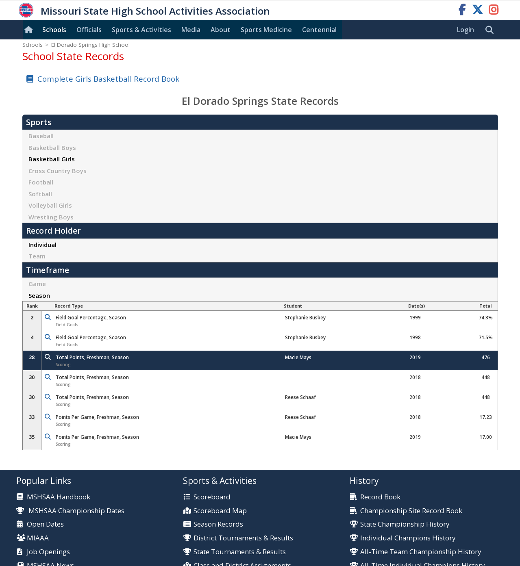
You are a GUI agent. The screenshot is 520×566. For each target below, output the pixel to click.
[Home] (30, 29)
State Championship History (404, 524)
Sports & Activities (141, 29)
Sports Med (266, 29)
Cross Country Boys (57, 171)
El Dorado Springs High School (90, 44)
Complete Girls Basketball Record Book (108, 79)
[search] (491, 30)
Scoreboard (212, 497)
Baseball (41, 136)
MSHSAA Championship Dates (70, 510)
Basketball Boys (52, 147)
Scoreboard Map (220, 511)
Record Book (380, 497)
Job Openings (48, 552)
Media (190, 29)
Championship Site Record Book (411, 511)
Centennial (319, 29)
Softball (40, 194)
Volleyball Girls (50, 205)
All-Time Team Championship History (420, 552)
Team (37, 256)
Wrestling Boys (51, 217)
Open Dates (45, 524)
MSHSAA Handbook (58, 497)
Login (465, 29)
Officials (89, 29)
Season (39, 295)
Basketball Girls (51, 159)
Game (37, 284)
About (221, 29)
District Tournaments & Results (243, 538)
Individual (42, 245)
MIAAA (38, 538)
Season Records (218, 524)
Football (40, 182)
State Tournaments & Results (240, 552)
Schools (54, 29)
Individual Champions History (407, 538)
